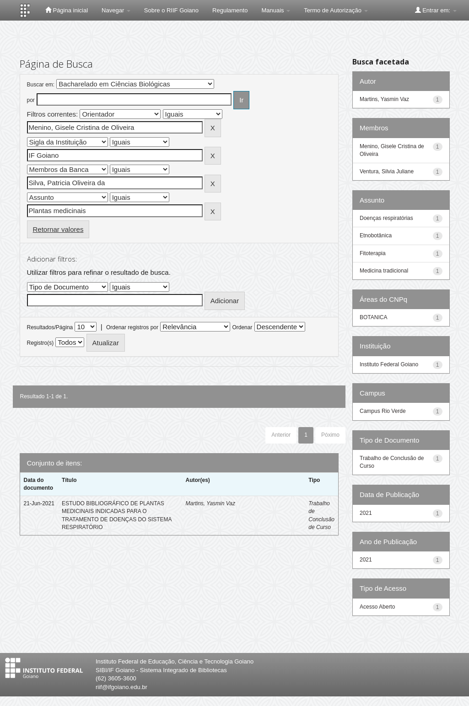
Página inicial (66, 10)
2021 (366, 513)
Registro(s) (40, 343)
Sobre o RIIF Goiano (171, 10)
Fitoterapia (373, 253)
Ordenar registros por (132, 327)
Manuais (275, 10)
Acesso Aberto (377, 607)
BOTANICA (373, 317)
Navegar (116, 10)
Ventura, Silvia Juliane (387, 171)
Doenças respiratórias (386, 218)
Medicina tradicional (384, 270)
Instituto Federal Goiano (389, 364)
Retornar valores (58, 229)
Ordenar (242, 327)
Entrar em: (436, 10)
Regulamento (230, 10)
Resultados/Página (50, 327)
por (31, 100)
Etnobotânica (376, 235)
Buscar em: (41, 84)
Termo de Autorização (335, 10)
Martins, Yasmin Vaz (210, 503)
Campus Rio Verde (383, 411)
